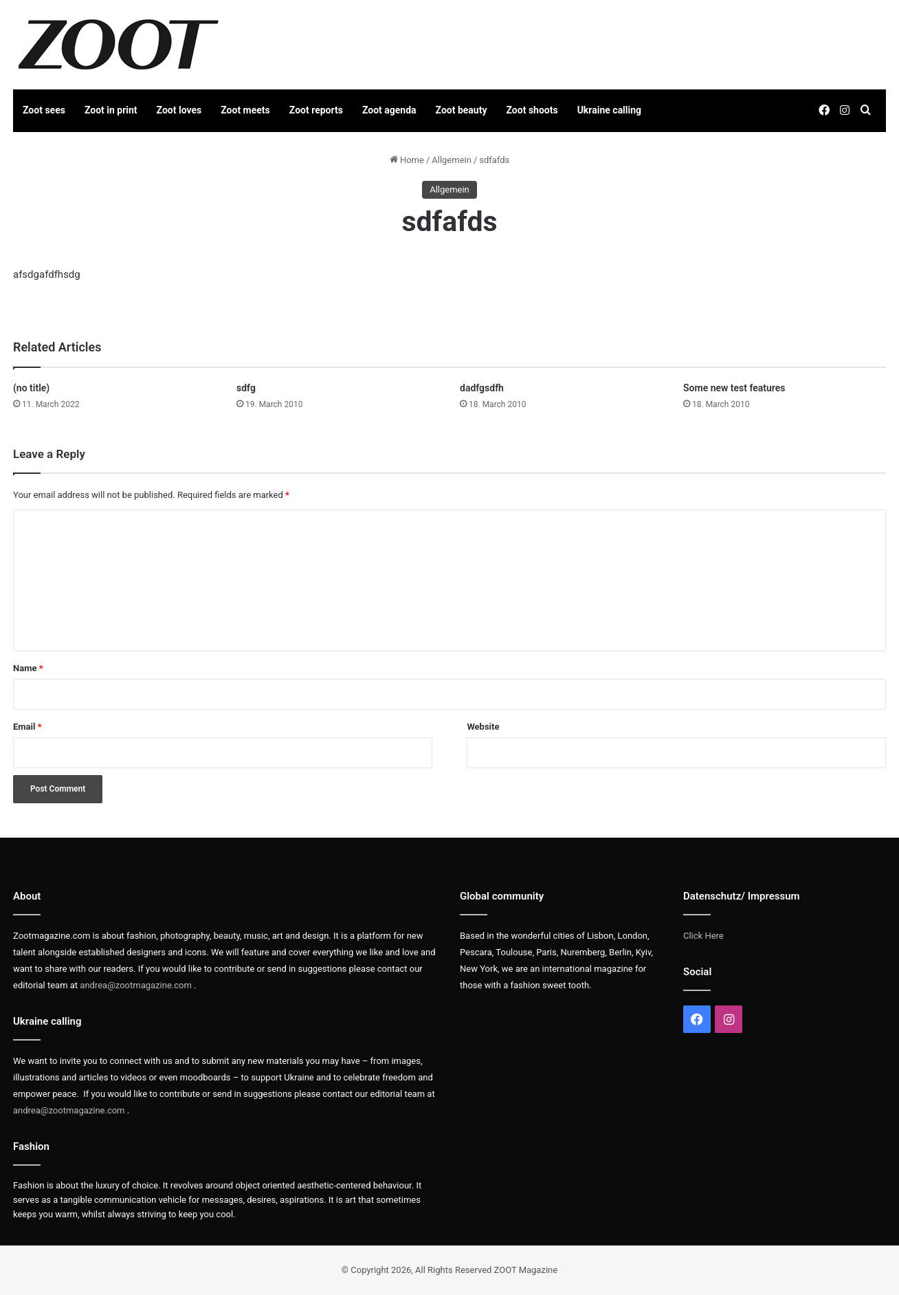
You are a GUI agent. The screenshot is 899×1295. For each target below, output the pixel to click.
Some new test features (734, 387)
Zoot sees (44, 110)
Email (27, 726)
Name (28, 668)
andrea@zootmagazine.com (136, 985)
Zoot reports (316, 110)
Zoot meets (245, 110)
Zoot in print (111, 110)
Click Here (703, 936)
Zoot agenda (389, 110)
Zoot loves (179, 110)
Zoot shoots (532, 110)
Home (407, 160)
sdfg (246, 387)
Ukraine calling (609, 110)
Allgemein (451, 160)
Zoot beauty (461, 110)
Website (483, 726)
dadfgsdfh (482, 387)
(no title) (31, 387)
